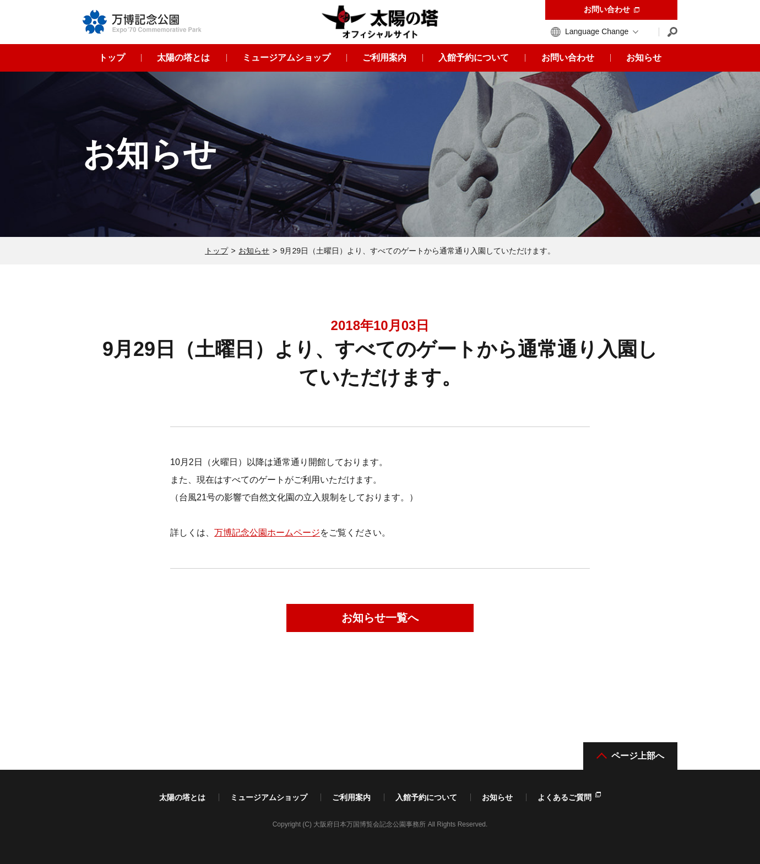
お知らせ (253, 250)
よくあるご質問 (569, 797)
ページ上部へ (630, 755)
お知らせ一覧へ (380, 618)
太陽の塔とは (182, 797)
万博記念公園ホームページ (267, 532)
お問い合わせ (611, 9)
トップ (216, 250)
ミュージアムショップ (268, 797)
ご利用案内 (351, 797)
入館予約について (426, 797)
